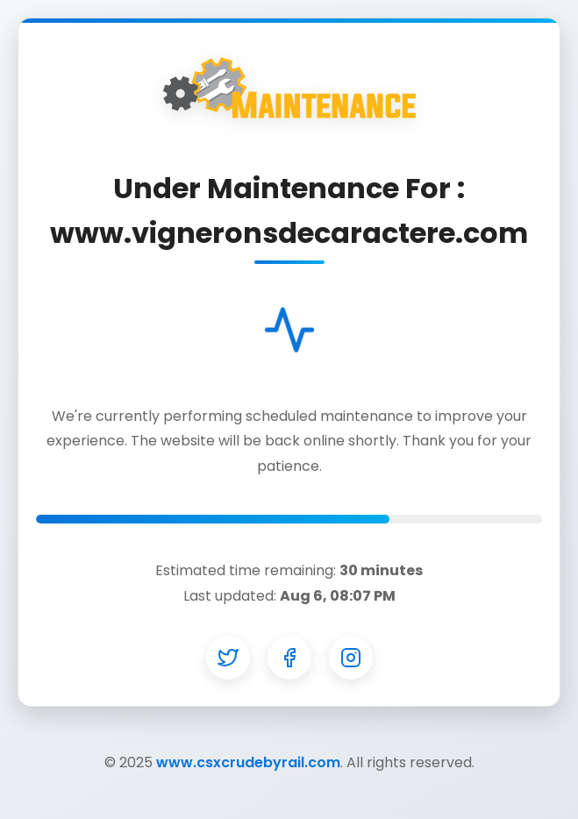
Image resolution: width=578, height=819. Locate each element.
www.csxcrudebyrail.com (248, 762)
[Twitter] (228, 658)
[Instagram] (351, 658)
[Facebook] (289, 658)
